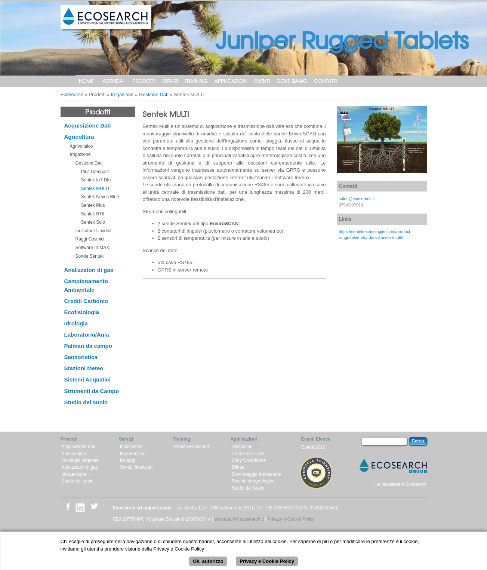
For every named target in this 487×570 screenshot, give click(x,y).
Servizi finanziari (136, 467)
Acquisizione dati (78, 446)
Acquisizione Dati (87, 125)
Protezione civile (248, 453)
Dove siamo (292, 81)
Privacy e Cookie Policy (291, 519)
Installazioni (132, 446)
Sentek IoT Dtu (96, 180)
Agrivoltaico (81, 146)
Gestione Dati (154, 94)
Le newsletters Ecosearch (400, 484)
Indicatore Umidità (93, 230)
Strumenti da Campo (91, 391)
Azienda (112, 81)
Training (196, 81)
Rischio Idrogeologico (253, 481)
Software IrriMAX (92, 247)
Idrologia (76, 323)
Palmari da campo (88, 346)
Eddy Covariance (249, 460)
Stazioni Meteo (84, 368)
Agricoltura (79, 137)
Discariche (242, 446)
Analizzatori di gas (89, 270)
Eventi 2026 (313, 447)
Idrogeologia (74, 474)
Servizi (170, 81)
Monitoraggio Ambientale (256, 474)
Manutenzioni (133, 453)
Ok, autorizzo (208, 562)
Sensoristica (81, 357)
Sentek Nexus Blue (100, 196)
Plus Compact (95, 171)
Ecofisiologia (81, 312)
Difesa (238, 467)
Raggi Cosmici (89, 239)
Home (86, 81)
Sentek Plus (93, 205)
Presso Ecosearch (192, 446)
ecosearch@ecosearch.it (239, 519)
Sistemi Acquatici (87, 379)
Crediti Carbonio (86, 301)
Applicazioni (230, 81)
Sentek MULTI (95, 188)
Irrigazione (122, 94)
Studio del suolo (86, 402)
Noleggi (127, 460)
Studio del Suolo (248, 488)
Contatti (325, 81)
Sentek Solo (93, 222)
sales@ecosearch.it (357, 198)
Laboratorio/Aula (86, 334)
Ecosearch (72, 94)
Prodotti (143, 81)
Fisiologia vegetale (80, 460)
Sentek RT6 (93, 214)
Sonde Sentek (89, 256)
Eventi (262, 81)
